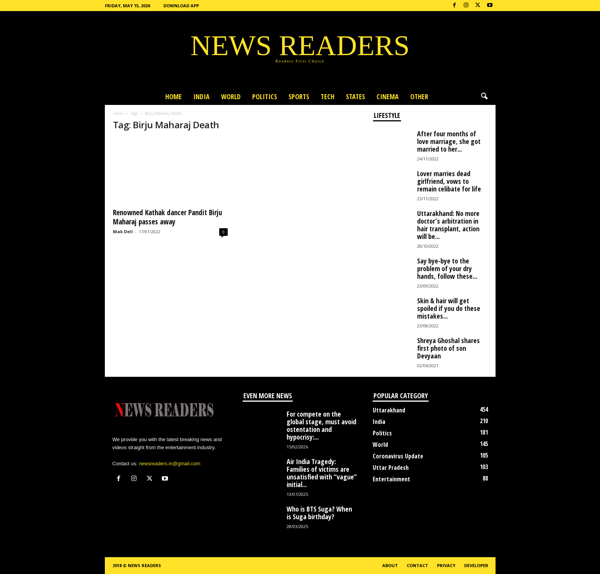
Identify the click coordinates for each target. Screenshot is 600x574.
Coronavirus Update (398, 456)
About (390, 565)
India (201, 96)
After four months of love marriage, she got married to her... (449, 141)
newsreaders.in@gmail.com (170, 463)
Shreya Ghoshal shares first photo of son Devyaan (448, 348)
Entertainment (391, 479)
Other (419, 96)
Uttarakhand (389, 410)
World (231, 96)
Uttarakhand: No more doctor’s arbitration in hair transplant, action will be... (448, 225)
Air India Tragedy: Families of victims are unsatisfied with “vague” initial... (322, 473)
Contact (417, 565)
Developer (476, 565)
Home (173, 96)
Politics (264, 96)
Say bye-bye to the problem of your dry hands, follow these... (447, 268)
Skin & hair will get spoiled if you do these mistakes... (448, 308)
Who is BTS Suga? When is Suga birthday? (319, 512)
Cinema (388, 96)
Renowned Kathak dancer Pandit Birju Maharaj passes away (167, 217)
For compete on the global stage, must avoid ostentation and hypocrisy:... (321, 425)
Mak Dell (123, 231)
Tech (327, 96)
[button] (484, 96)
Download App (181, 5)
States (355, 96)
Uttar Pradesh (391, 467)
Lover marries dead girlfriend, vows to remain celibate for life (449, 181)
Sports (299, 96)
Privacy (446, 565)
